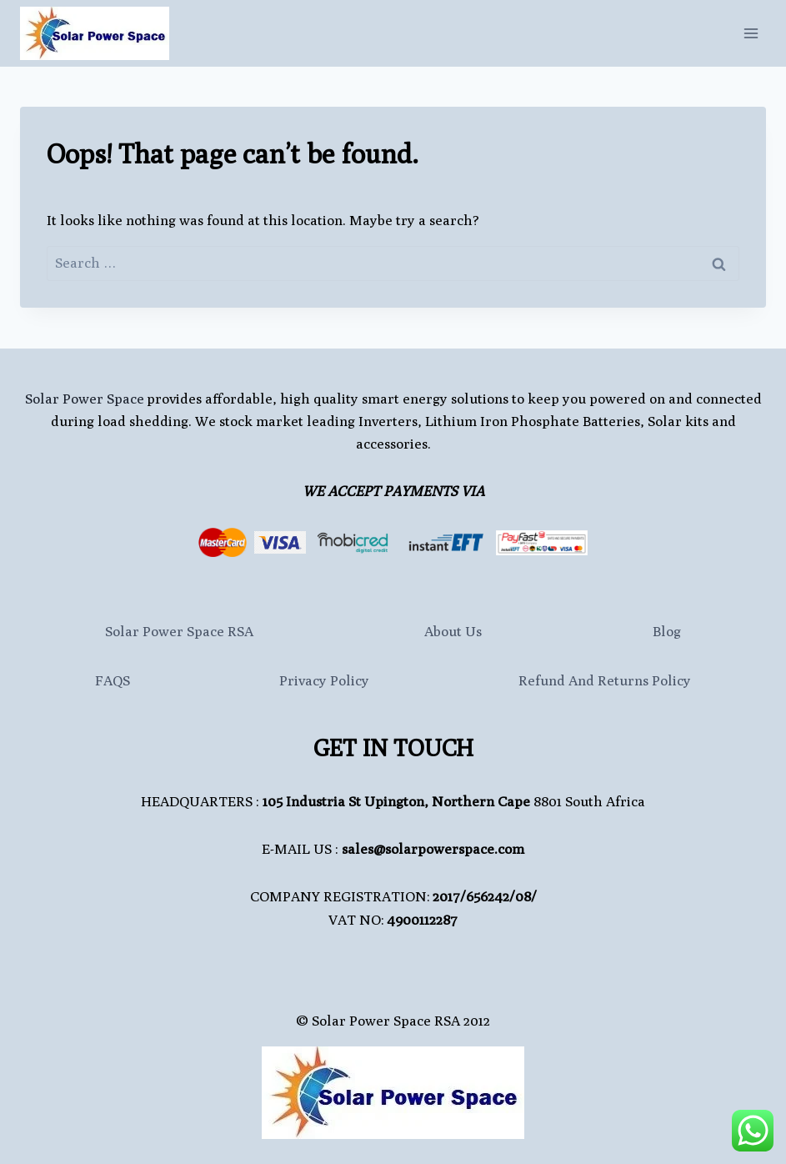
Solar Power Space (84, 398)
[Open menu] (750, 33)
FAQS (112, 680)
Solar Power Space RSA (179, 631)
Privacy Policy (324, 680)
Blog (667, 631)
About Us (453, 631)
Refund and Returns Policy (604, 680)
